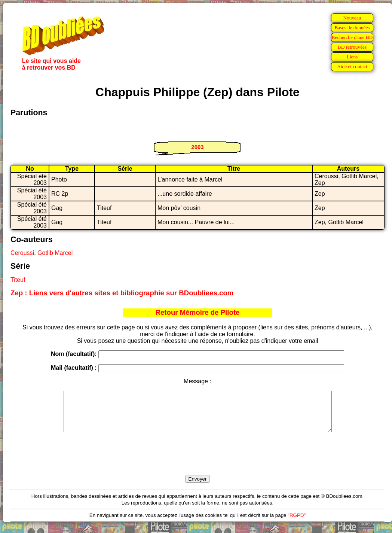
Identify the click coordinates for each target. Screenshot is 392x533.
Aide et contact (352, 66)
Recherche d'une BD (352, 37)
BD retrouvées (352, 47)
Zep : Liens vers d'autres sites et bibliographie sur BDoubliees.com (121, 293)
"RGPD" (297, 523)
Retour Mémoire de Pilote (198, 312)
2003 (197, 147)
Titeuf (17, 280)
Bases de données (352, 27)
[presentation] (197, 462)
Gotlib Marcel (55, 253)
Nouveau (352, 18)
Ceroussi (22, 253)
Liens (352, 57)
